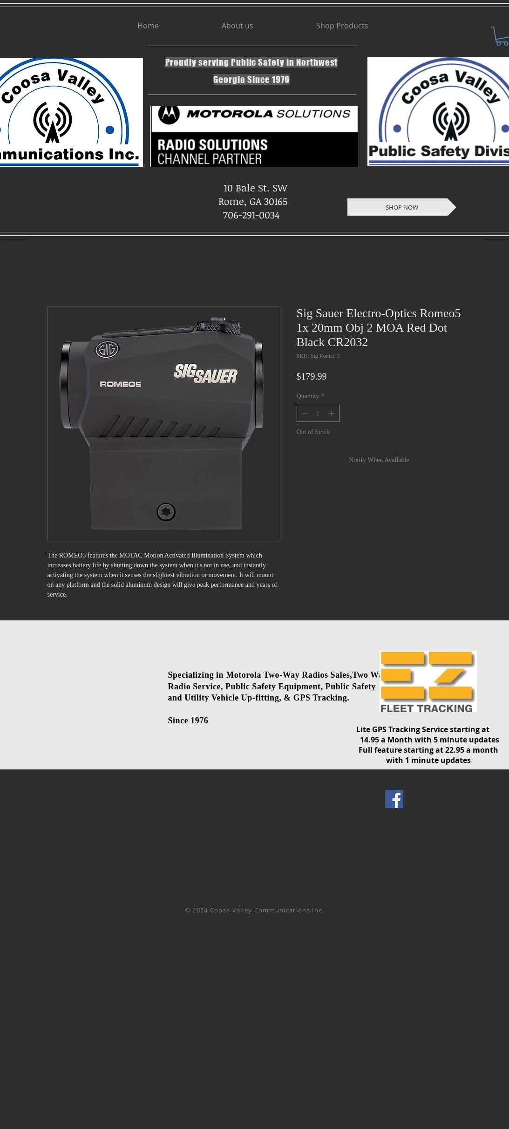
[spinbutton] (318, 413)
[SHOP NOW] (401, 207)
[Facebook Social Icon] (394, 799)
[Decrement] (304, 413)
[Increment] (332, 413)
